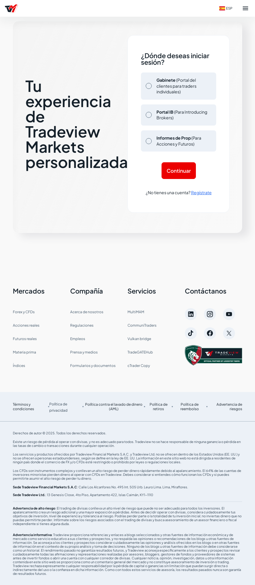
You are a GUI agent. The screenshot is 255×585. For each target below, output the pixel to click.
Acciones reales (26, 325)
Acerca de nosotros (86, 312)
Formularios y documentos (93, 365)
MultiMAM (136, 312)
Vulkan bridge (139, 339)
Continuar (179, 170)
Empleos (77, 339)
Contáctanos (205, 291)
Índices (19, 365)
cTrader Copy (139, 365)
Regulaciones (81, 325)
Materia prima (24, 352)
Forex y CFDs (24, 312)
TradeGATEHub (140, 352)
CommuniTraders (142, 325)
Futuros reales (25, 339)
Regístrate (201, 192)
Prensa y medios (84, 352)
